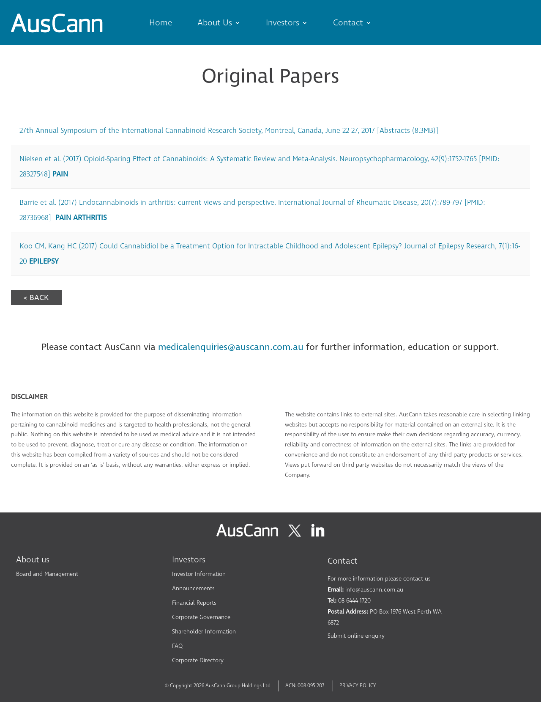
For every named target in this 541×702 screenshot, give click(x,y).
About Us (214, 23)
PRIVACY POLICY (357, 685)
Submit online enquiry (356, 636)
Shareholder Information (204, 632)
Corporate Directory (198, 660)
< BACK (36, 297)
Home (160, 23)
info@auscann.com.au (374, 590)
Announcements (193, 588)
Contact (348, 23)
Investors (282, 23)
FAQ (177, 646)
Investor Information (199, 574)
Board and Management (47, 574)
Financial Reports (194, 603)
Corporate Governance (201, 617)
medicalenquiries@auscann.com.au (230, 347)
